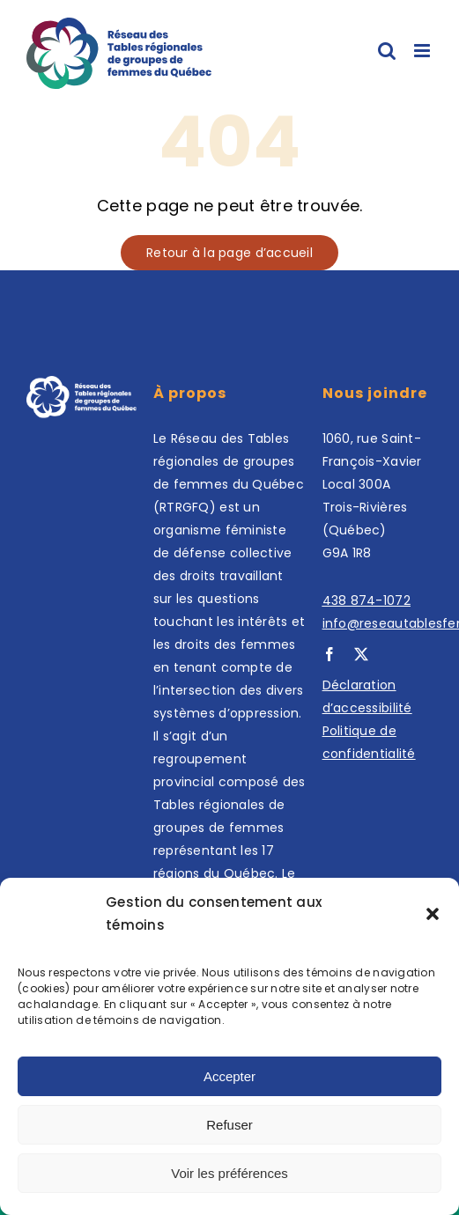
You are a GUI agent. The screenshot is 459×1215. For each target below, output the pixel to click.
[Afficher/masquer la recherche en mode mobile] (387, 50)
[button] (432, 914)
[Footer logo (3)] (81, 383)
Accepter (229, 1076)
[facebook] (329, 654)
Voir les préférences (229, 1173)
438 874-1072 (366, 600)
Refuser (229, 1124)
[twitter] (361, 654)
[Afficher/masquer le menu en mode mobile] (423, 50)
